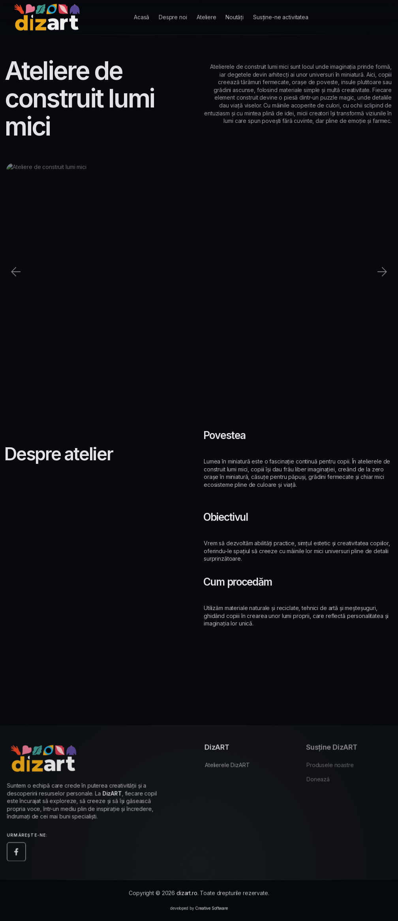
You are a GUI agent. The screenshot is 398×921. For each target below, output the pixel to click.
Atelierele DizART (231, 767)
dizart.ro (186, 895)
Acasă (141, 12)
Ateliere (206, 10)
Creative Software (211, 910)
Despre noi (173, 11)
